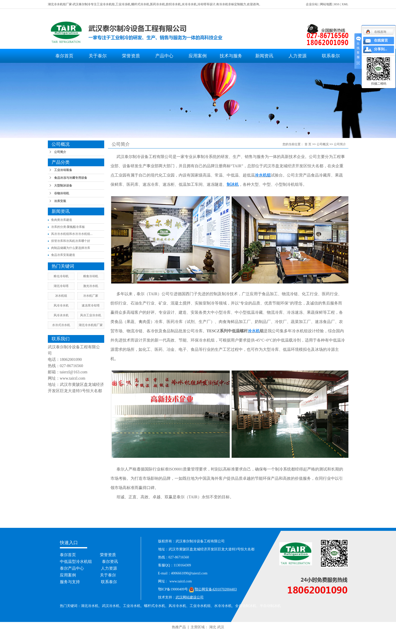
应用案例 (198, 55)
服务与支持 (70, 582)
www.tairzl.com (72, 378)
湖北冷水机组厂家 (91, 325)
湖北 (212, 627)
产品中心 (164, 55)
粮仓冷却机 (61, 276)
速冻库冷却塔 (91, 305)
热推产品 (179, 627)
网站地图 (326, 4)
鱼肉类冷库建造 (61, 220)
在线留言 (381, 40)
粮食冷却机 (90, 276)
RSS (336, 4)
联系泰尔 (331, 55)
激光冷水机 (90, 286)
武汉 (220, 627)
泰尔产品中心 (72, 568)
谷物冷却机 (61, 193)
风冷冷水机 (61, 305)
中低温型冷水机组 (76, 561)
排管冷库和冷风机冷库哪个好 (70, 241)
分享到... (380, 49)
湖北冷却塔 (61, 286)
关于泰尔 (98, 55)
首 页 (308, 144)
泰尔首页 (64, 55)
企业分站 (312, 4)
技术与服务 (231, 55)
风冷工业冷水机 (90, 315)
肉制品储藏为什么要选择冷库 (70, 248)
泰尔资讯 (110, 561)
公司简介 (60, 152)
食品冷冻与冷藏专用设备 (70, 178)
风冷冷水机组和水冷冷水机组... (72, 234)
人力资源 (298, 55)
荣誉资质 (131, 55)
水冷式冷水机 (61, 325)
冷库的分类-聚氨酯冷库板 (68, 227)
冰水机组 (61, 295)
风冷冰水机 (61, 315)
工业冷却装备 (63, 170)
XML (345, 4)
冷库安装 (60, 201)
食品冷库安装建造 (63, 255)
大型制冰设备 (63, 185)
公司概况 (323, 144)
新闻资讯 (264, 55)
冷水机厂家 (90, 295)
